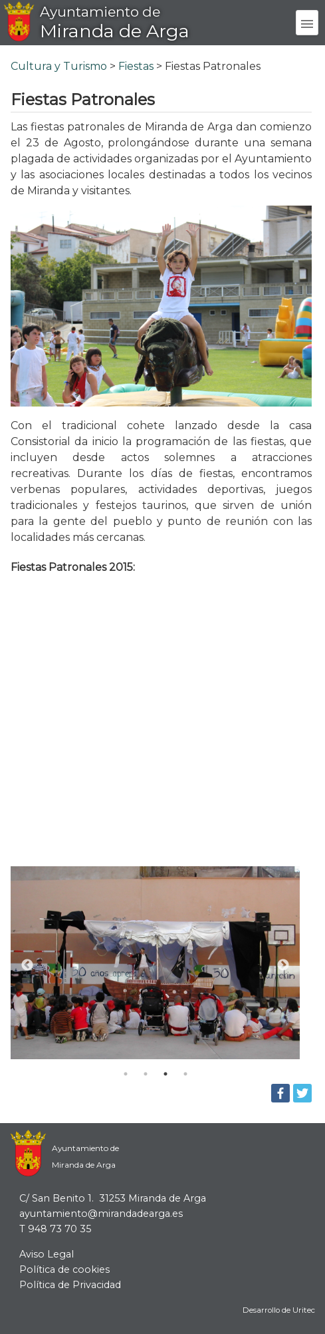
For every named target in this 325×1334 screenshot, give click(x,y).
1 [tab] (125, 1074)
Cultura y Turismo (59, 66)
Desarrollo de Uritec (279, 1310)
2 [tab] (145, 1074)
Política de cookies (64, 1269)
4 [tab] (185, 1074)
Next (283, 965)
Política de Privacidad (70, 1285)
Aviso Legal (46, 1254)
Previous (27, 965)
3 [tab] (165, 1074)
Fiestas (136, 66)
